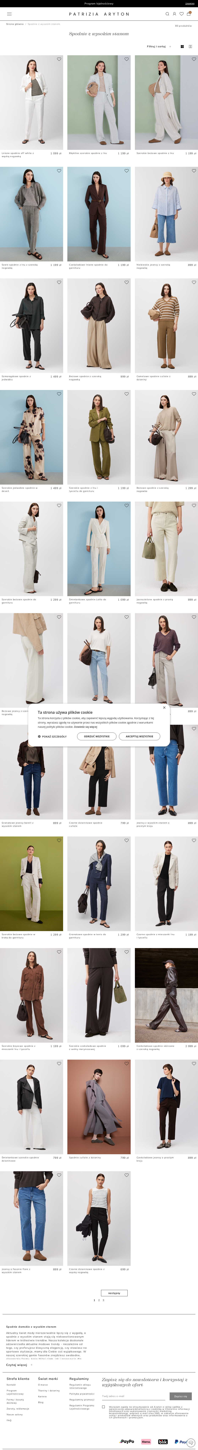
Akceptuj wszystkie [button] (139, 736)
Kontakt (11, 1384)
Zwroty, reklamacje (18, 1408)
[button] (191, 1443)
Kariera (42, 1396)
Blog (41, 1402)
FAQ (9, 1420)
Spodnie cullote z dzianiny (85, 1157)
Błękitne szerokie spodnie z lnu (88, 153)
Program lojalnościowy (99, 3)
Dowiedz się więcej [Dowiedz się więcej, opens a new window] (85, 726)
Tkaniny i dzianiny (49, 1390)
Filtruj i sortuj (159, 46)
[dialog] (99, 725)
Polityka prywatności (82, 1393)
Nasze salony (15, 1414)
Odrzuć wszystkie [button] (97, 736)
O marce (43, 1384)
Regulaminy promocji (82, 1399)
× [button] (164, 707)
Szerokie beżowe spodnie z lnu (155, 153)
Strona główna (15, 24)
